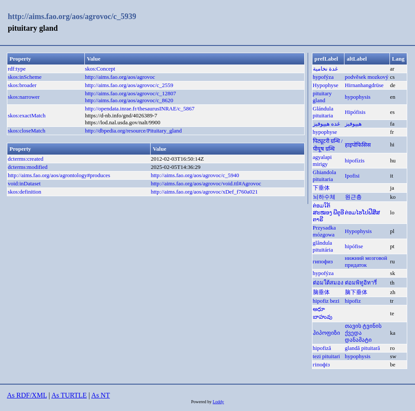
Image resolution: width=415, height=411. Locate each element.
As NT (100, 395)
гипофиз (323, 261)
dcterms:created (25, 158)
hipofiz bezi (326, 301)
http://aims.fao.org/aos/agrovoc (120, 77)
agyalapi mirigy (322, 160)
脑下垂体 (356, 292)
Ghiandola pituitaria (324, 175)
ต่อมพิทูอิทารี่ (361, 282)
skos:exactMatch (26, 115)
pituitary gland (322, 97)
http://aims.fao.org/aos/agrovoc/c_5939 (72, 16)
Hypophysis (358, 231)
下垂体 (321, 187)
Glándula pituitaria (323, 112)
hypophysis (357, 97)
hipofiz (353, 301)
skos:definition (24, 191)
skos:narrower (24, 97)
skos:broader (22, 85)
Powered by (201, 401)
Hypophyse (325, 85)
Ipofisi (352, 175)
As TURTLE (69, 395)
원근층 (353, 197)
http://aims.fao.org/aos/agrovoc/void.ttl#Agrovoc (206, 183)
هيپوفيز (353, 123)
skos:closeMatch (26, 130)
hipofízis (355, 160)
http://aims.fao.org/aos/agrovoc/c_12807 (130, 93)
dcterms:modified (28, 167)
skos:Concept (100, 68)
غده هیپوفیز (326, 123)
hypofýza (323, 77)
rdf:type (17, 68)
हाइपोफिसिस (358, 145)
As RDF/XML (27, 395)
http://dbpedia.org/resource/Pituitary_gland (133, 130)
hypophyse (325, 132)
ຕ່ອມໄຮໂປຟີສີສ (362, 212)
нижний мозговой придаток (366, 261)
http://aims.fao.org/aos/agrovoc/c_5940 (195, 175)
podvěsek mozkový (367, 77)
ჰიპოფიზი (326, 333)
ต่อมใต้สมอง (328, 282)
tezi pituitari (326, 356)
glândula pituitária (323, 246)
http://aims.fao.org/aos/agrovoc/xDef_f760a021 (204, 191)
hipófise (354, 246)
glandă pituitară (362, 348)
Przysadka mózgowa (324, 231)
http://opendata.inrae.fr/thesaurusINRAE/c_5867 (139, 108)
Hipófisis (355, 112)
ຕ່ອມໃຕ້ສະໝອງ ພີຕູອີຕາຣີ (328, 212)
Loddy (218, 401)
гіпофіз (321, 364)
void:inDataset (24, 183)
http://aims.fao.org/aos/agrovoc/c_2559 (129, 85)
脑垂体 (321, 292)
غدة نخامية (325, 68)
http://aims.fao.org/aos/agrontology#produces (59, 175)
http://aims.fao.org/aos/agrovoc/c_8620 (129, 100)
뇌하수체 (324, 197)
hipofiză (322, 348)
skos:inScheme (25, 77)
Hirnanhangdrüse (364, 85)
